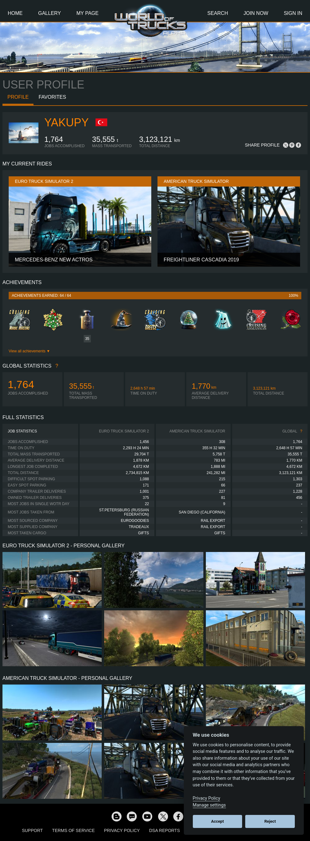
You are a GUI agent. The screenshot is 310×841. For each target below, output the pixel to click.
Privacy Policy (122, 830)
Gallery (49, 13)
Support (32, 830)
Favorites (52, 97)
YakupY (66, 122)
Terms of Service (73, 830)
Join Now (255, 13)
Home (15, 13)
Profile (18, 97)
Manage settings (209, 805)
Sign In (293, 13)
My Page (88, 13)
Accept (217, 821)
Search (217, 13)
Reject (270, 821)
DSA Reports (164, 830)
